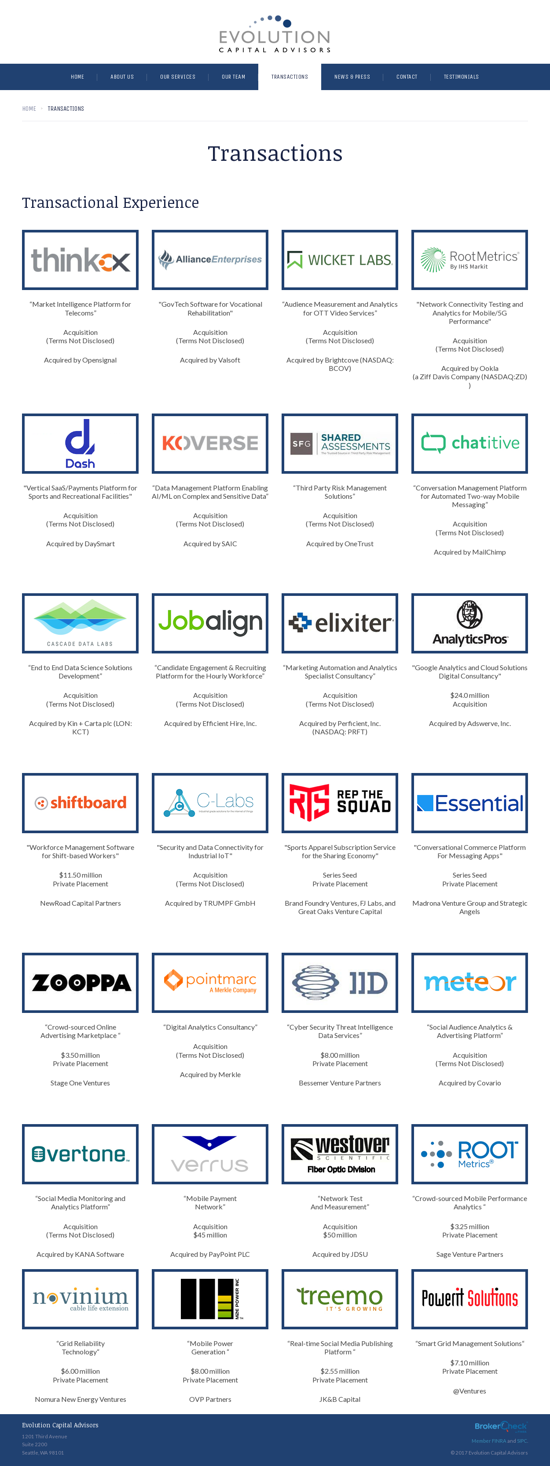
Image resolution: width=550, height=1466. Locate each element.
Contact (407, 76)
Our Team (233, 76)
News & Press (352, 76)
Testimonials (461, 76)
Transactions (289, 76)
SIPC (522, 1441)
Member (482, 1441)
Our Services (177, 76)
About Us (122, 76)
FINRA (499, 1441)
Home (77, 76)
